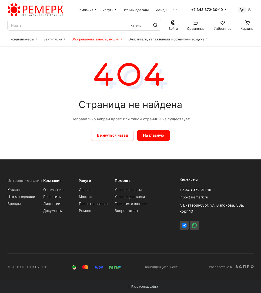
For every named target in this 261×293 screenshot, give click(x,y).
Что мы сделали (21, 196)
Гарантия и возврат (131, 203)
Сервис (85, 190)
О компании (53, 190)
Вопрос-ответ (126, 210)
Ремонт (85, 210)
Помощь (122, 180)
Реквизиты (52, 196)
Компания (52, 180)
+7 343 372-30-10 (207, 10)
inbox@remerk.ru (194, 197)
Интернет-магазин (24, 180)
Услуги (85, 180)
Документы (53, 210)
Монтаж (85, 196)
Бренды (14, 203)
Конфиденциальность (162, 267)
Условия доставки (130, 196)
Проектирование (93, 203)
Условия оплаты (128, 190)
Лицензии (51, 203)
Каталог (14, 190)
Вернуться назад (112, 135)
